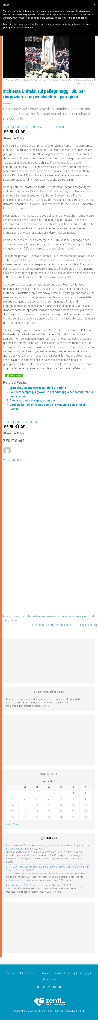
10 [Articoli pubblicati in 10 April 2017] (12, 805)
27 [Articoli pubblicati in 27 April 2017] (49, 817)
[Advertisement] (49, 591)
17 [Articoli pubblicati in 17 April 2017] (12, 811)
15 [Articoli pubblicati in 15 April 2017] (73, 805)
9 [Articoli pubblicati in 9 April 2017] (85, 799)
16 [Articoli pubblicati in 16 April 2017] (85, 805)
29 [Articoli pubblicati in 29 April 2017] (73, 817)
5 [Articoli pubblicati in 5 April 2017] (36, 799)
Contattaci (49, 979)
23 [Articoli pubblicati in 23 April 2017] (85, 811)
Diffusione (30, 973)
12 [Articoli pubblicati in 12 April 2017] (37, 805)
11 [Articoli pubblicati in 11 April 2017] (24, 805)
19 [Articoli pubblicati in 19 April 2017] (37, 811)
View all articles (12, 459)
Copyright (85, 973)
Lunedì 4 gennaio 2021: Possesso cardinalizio (29, 885)
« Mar (9, 824)
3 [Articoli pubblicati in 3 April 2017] (12, 799)
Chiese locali (56, 127)
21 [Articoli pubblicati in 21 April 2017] (61, 811)
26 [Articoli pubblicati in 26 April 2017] (37, 817)
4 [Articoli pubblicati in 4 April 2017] (24, 799)
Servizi (58, 973)
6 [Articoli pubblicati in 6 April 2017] (49, 799)
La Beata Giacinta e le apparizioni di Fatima (37, 387)
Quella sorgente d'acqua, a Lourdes (32, 400)
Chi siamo (11, 973)
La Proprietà (45, 973)
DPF (21, 973)
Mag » (16, 824)
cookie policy (80, 18)
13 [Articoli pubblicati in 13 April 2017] (49, 805)
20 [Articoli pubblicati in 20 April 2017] (49, 811)
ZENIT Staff (37, 127)
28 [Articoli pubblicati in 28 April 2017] (61, 817)
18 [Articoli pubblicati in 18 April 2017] (24, 811)
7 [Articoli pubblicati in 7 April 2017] (61, 799)
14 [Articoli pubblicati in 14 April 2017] (61, 805)
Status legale (71, 973)
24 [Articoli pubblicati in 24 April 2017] (12, 817)
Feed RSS (50, 838)
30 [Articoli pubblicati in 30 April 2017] (85, 817)
